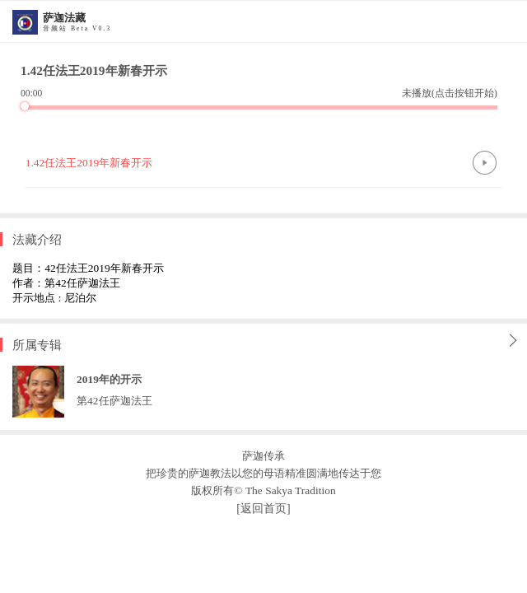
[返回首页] (263, 508)
